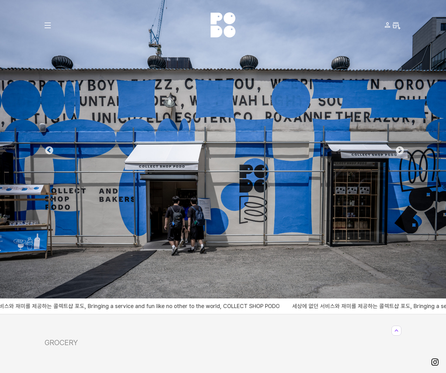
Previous (48, 149)
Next (398, 149)
